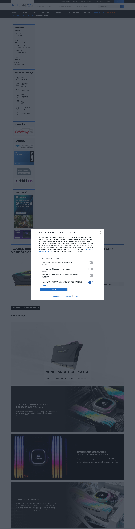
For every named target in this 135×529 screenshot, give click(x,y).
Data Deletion (57, 296)
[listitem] (67, 258)
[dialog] (67, 264)
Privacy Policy (78, 296)
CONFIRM (53, 289)
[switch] (90, 262)
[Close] (100, 233)
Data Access (67, 296)
